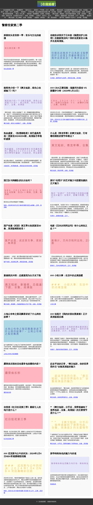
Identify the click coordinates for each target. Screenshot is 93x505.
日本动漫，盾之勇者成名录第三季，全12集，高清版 (45, 12)
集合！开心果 (20, 14)
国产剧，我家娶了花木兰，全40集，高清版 (73, 17)
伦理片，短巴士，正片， (44, 15)
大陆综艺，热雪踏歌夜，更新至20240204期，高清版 (21, 166)
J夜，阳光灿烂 (52, 17)
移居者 (23, 12)
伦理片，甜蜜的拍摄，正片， (59, 216)
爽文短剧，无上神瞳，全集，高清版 (20, 17)
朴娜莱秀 (20, 10)
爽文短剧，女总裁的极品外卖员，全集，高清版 (72, 10)
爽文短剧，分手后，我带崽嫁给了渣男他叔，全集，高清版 (69, 443)
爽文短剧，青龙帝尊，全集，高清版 (61, 170)
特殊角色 (53, 484)
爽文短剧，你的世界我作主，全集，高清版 (64, 397)
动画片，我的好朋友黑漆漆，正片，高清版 (64, 349)
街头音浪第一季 (9, 69)
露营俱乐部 (7, 392)
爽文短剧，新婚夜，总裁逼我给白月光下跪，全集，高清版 (23, 304)
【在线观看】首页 (8, 10)
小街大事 (53, 304)
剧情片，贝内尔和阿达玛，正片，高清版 (63, 265)
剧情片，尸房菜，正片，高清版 (44, 10)
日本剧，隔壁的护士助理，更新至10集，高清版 (65, 78)
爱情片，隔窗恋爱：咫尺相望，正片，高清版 (69, 15)
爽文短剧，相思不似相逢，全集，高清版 (77, 12)
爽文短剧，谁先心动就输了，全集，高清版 (17, 123)
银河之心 (28, 10)
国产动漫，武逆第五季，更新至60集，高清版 (18, 262)
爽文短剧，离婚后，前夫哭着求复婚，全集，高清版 (69, 14)
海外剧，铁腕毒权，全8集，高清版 (38, 14)
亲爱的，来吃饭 (40, 17)
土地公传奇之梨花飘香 (11, 354)
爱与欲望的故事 (8, 14)
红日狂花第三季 (9, 439)
